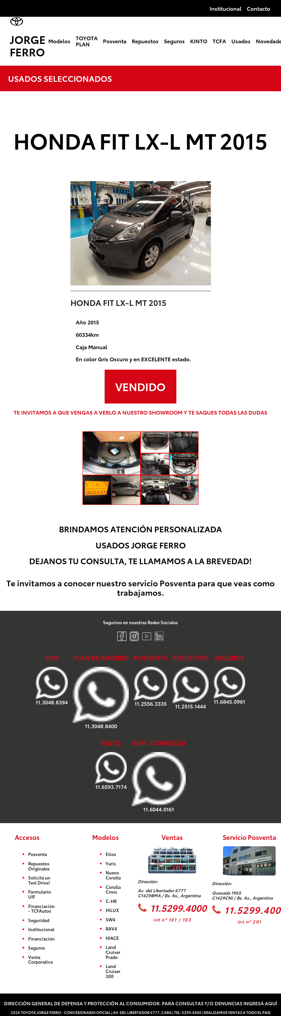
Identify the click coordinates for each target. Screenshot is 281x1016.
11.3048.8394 (52, 686)
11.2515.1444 (190, 688)
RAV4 (111, 929)
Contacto (258, 8)
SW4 (110, 919)
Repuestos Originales (39, 865)
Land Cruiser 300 (113, 971)
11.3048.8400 (101, 698)
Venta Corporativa (40, 959)
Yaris (111, 863)
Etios (111, 854)
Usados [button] (240, 41)
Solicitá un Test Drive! (39, 880)
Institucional (225, 8)
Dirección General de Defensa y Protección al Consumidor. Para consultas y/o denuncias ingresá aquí (140, 1003)
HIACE (112, 938)
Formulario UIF (39, 894)
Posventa (114, 41)
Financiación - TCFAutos (41, 908)
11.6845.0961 (229, 685)
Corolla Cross (113, 889)
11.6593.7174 (111, 771)
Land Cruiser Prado (113, 952)
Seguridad (38, 920)
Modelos (59, 41)
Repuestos (145, 41)
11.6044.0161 (159, 782)
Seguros (174, 41)
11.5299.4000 (172, 907)
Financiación (41, 938)
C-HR (111, 901)
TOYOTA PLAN (87, 41)
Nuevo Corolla (113, 875)
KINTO (198, 41)
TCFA (219, 41)
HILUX (112, 910)
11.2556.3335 (150, 686)
